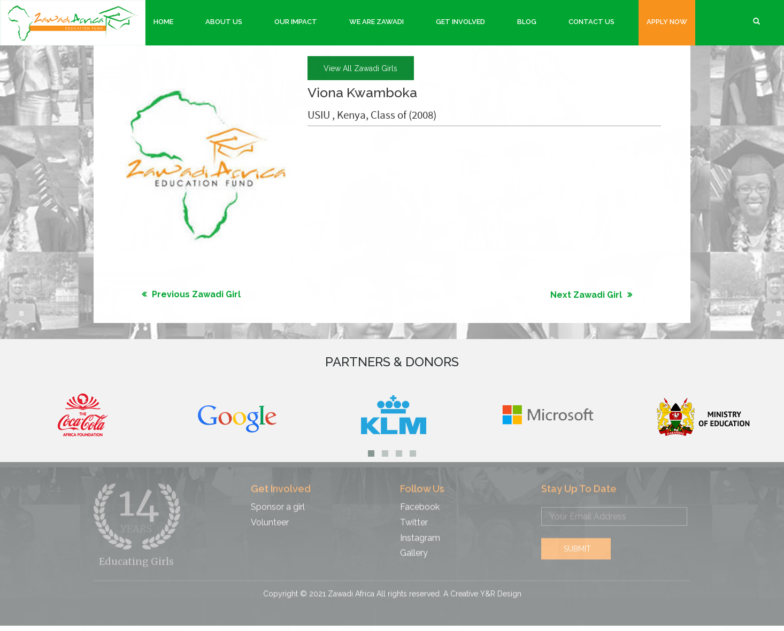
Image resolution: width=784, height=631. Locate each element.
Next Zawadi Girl (586, 294)
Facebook (420, 502)
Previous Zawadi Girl (196, 294)
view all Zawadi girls (360, 68)
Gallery (414, 549)
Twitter (414, 518)
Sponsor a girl (278, 502)
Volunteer (270, 518)
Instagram (420, 533)
